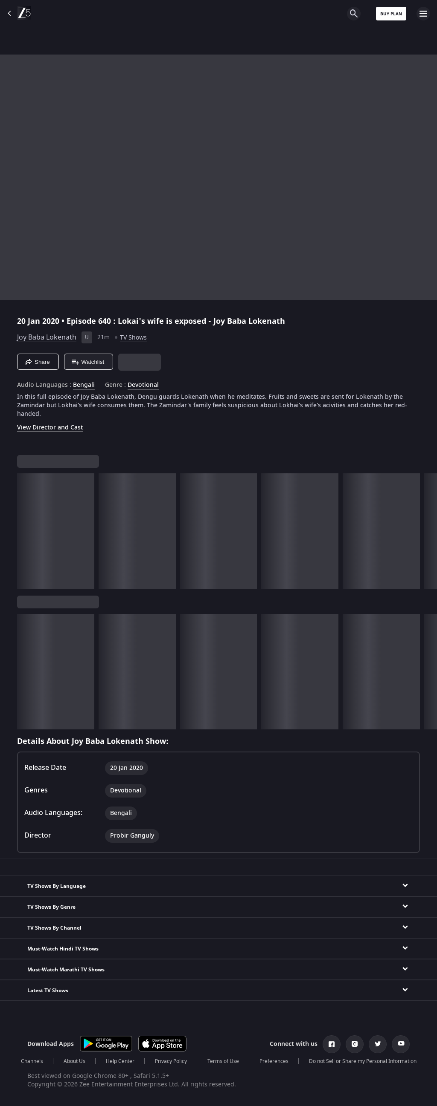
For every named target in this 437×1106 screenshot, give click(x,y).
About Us (74, 1061)
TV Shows (133, 337)
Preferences (273, 1061)
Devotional (143, 385)
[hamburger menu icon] (423, 13)
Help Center (120, 1061)
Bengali (84, 385)
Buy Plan (391, 14)
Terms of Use (223, 1061)
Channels (32, 1061)
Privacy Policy (171, 1061)
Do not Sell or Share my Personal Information (363, 1061)
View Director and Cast (50, 427)
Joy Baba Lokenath (46, 337)
